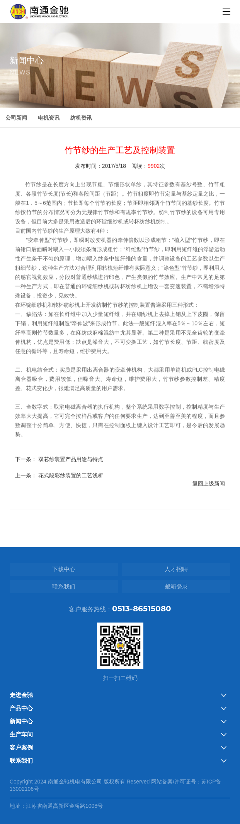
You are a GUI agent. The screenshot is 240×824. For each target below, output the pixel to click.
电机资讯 (49, 118)
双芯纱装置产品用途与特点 (70, 470)
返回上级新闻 (208, 495)
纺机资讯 (81, 118)
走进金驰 (21, 695)
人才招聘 (176, 569)
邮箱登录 (176, 586)
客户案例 (21, 747)
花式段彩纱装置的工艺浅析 (70, 487)
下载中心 (63, 569)
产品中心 (21, 708)
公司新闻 (16, 118)
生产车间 (21, 734)
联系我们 (63, 586)
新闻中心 (21, 721)
